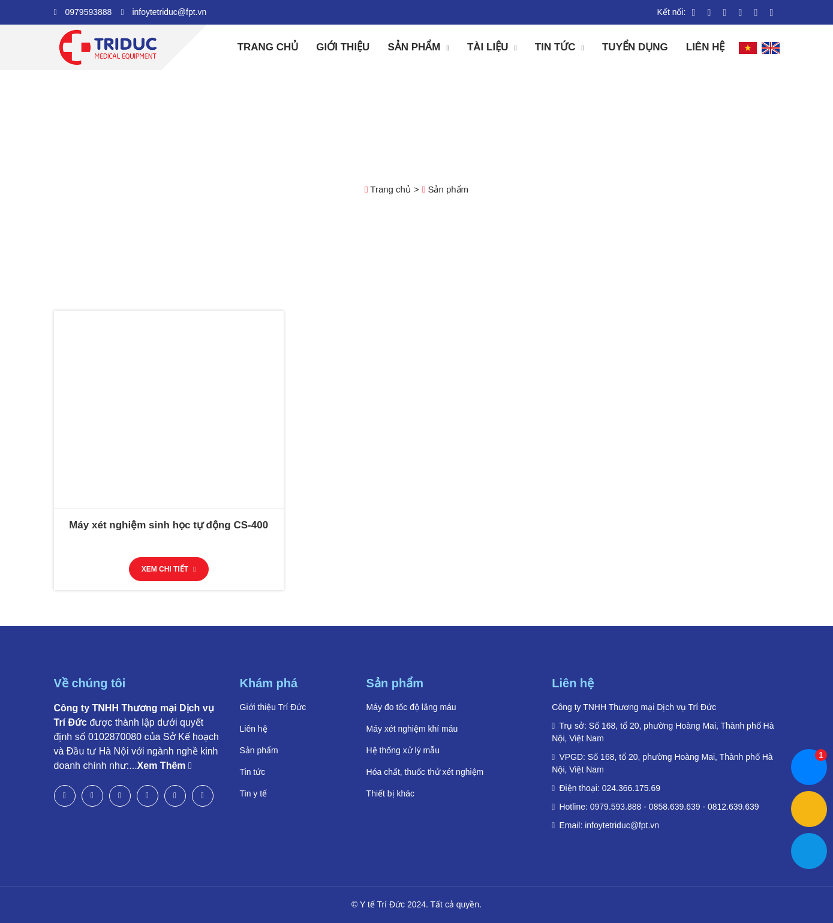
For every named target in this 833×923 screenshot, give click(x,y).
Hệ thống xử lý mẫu (403, 750)
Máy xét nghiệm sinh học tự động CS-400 (168, 525)
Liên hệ (705, 47)
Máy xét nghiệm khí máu (412, 728)
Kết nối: (671, 12)
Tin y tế (253, 793)
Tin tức (555, 47)
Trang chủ (268, 47)
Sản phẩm (413, 47)
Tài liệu (488, 47)
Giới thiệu (342, 47)
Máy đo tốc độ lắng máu (411, 707)
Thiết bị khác (390, 793)
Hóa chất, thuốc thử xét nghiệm (425, 772)
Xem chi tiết (169, 569)
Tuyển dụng (635, 47)
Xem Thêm (164, 765)
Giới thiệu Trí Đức (273, 707)
